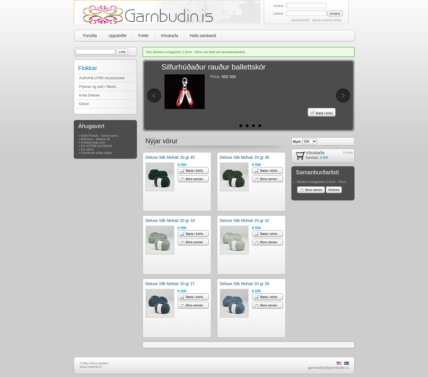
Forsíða (90, 35)
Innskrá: (279, 5)
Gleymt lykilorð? (300, 19)
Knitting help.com (93, 142)
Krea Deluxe (89, 95)
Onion (84, 104)
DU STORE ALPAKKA (96, 146)
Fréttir (143, 35)
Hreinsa (333, 190)
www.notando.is (91, 366)
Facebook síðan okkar (96, 152)
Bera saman (191, 179)
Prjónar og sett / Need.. (98, 86)
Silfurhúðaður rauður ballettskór (214, 67)
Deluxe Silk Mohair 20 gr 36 (244, 157)
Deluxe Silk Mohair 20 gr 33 (170, 220)
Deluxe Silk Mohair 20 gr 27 (170, 283)
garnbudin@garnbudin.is (328, 368)
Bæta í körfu (321, 112)
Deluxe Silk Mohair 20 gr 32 (244, 220)
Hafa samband (203, 35)
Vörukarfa (169, 35)
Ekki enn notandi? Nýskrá (326, 19)
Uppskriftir (118, 35)
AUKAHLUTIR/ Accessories (102, 78)
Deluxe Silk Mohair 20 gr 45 (170, 157)
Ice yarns (87, 149)
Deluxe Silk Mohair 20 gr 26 (244, 283)
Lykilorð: (278, 13)
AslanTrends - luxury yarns (99, 135)
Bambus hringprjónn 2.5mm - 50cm (321, 181)
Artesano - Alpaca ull (95, 139)
